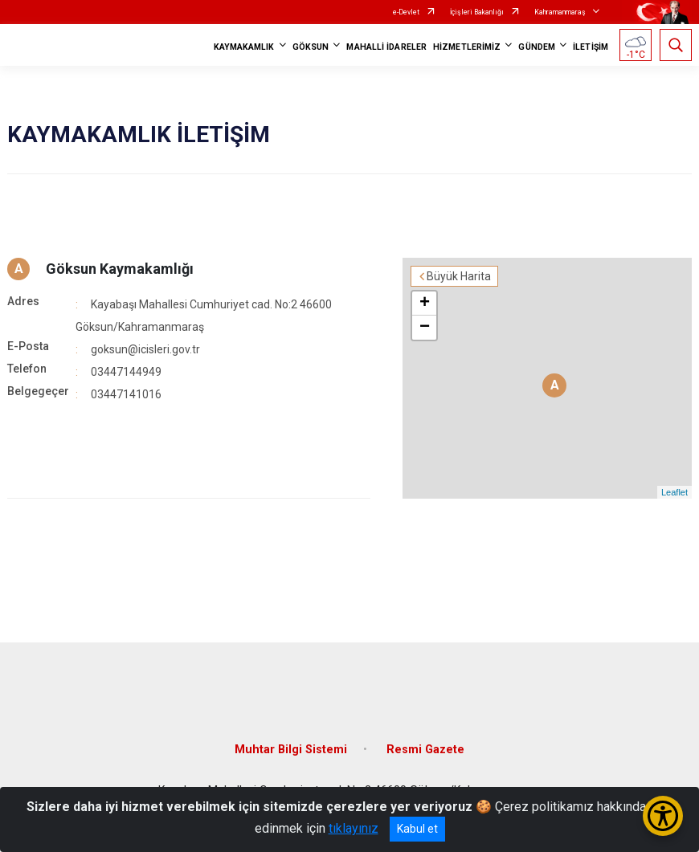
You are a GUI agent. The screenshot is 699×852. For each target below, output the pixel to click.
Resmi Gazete (425, 749)
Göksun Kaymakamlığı (120, 268)
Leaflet (674, 492)
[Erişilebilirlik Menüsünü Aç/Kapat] (663, 816)
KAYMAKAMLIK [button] (244, 47)
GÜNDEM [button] (536, 47)
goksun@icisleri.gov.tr (145, 349)
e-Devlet (406, 12)
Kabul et (417, 828)
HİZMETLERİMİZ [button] (467, 47)
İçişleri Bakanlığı (477, 12)
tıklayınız (353, 828)
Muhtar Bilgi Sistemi (291, 749)
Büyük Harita (459, 276)
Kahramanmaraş (560, 12)
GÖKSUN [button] (310, 47)
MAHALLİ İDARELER (386, 47)
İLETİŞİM (590, 47)
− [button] (424, 328)
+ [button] (424, 303)
